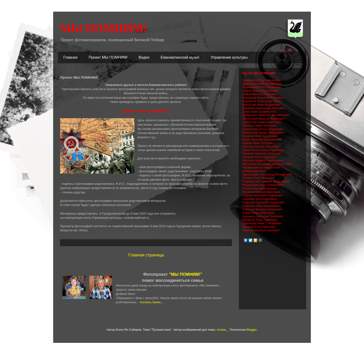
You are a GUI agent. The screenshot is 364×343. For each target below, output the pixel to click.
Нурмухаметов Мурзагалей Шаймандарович (261, 169)
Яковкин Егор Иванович (259, 227)
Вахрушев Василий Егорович (262, 97)
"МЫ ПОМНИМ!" (185, 274)
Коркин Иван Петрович (258, 143)
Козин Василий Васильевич (261, 139)
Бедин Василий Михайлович (262, 83)
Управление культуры (229, 57)
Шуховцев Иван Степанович (262, 223)
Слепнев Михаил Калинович (262, 209)
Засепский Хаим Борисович (261, 122)
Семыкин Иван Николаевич (261, 206)
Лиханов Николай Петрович (261, 153)
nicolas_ (222, 329)
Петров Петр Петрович (258, 178)
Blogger (251, 329)
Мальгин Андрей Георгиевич (262, 160)
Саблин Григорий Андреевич (262, 195)
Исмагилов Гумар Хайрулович (263, 132)
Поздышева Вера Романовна (262, 185)
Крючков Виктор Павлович (260, 146)
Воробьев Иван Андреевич (261, 104)
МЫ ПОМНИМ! (103, 28)
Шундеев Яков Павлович (259, 220)
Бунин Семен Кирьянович (260, 90)
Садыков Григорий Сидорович (263, 202)
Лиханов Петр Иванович (259, 157)
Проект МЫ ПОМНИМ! (108, 57)
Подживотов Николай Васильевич (266, 181)
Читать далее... (151, 302)
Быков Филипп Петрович (259, 94)
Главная (70, 57)
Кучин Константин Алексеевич (263, 150)
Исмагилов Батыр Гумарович (262, 129)
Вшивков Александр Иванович (263, 108)
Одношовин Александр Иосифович (267, 174)
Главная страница (146, 255)
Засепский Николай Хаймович (263, 118)
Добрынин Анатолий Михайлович (265, 115)
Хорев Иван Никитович (258, 213)
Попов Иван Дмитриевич (259, 188)
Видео (144, 57)
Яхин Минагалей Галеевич (261, 230)
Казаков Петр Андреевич (259, 136)
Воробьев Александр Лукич (261, 101)
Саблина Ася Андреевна (259, 199)
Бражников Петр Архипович (261, 87)
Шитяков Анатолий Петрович (262, 216)
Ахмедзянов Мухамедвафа (261, 80)
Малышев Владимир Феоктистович (267, 164)
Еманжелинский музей (180, 57)
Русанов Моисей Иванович (261, 192)
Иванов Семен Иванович (259, 125)
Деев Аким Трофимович (259, 111)
